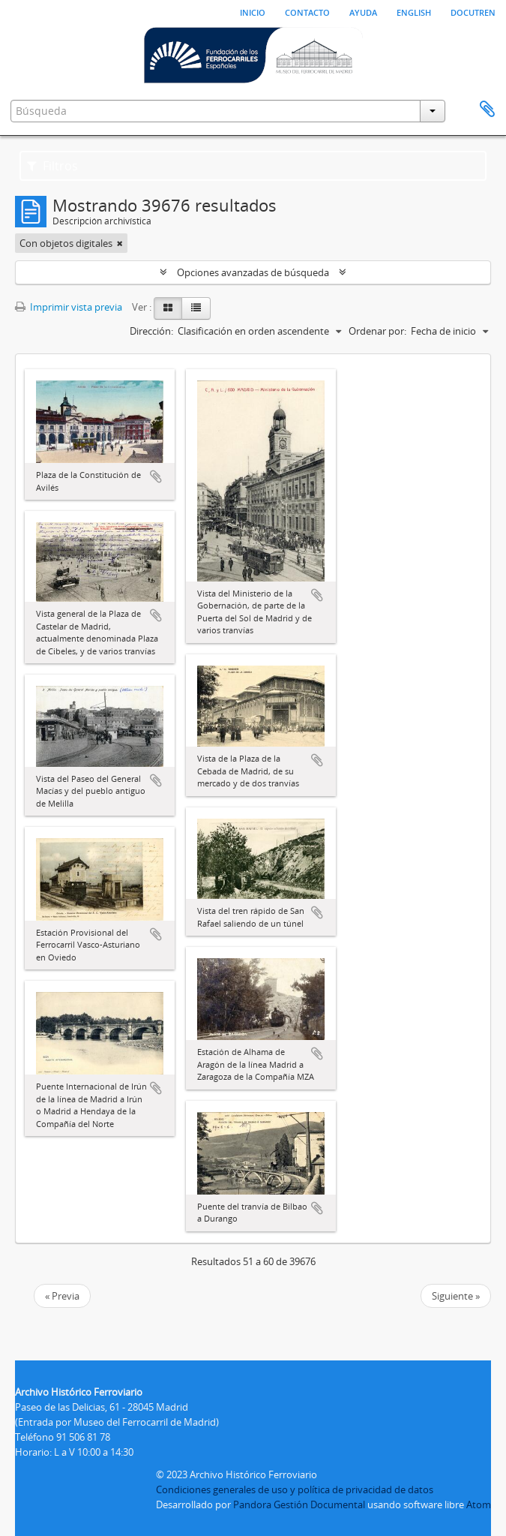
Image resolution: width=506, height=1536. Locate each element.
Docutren (473, 11)
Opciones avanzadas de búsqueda (253, 272)
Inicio (252, 11)
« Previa (62, 1296)
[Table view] (196, 308)
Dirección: (151, 331)
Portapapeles (487, 109)
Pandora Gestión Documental (299, 1504)
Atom (478, 1504)
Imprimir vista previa (68, 307)
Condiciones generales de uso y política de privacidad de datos (294, 1489)
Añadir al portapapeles (155, 476)
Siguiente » (456, 1296)
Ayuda (363, 11)
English (414, 11)
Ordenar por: (377, 331)
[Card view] (168, 308)
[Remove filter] (120, 243)
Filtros (52, 166)
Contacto (307, 11)
